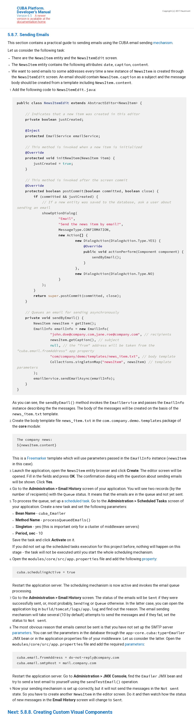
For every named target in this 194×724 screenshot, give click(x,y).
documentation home (31, 22)
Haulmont (185, 11)
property (149, 559)
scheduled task (76, 501)
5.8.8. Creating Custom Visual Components (66, 712)
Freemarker (36, 458)
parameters (21, 633)
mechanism (162, 42)
